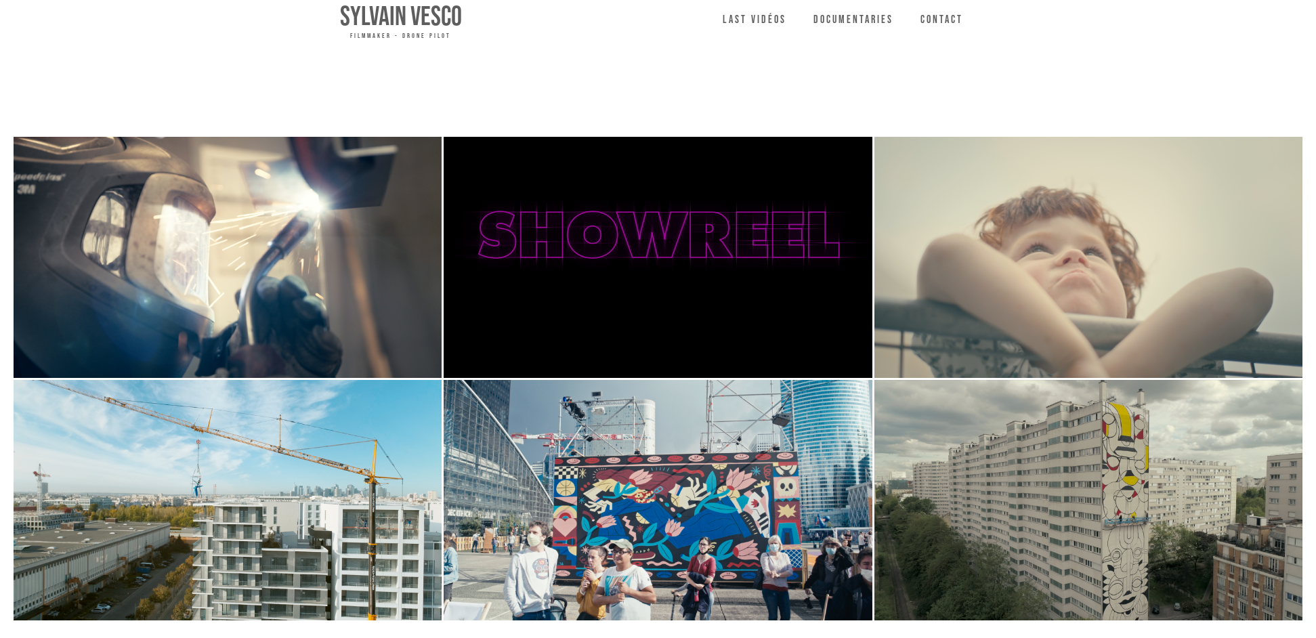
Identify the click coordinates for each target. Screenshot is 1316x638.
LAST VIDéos (754, 20)
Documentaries (853, 20)
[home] (401, 21)
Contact (941, 20)
